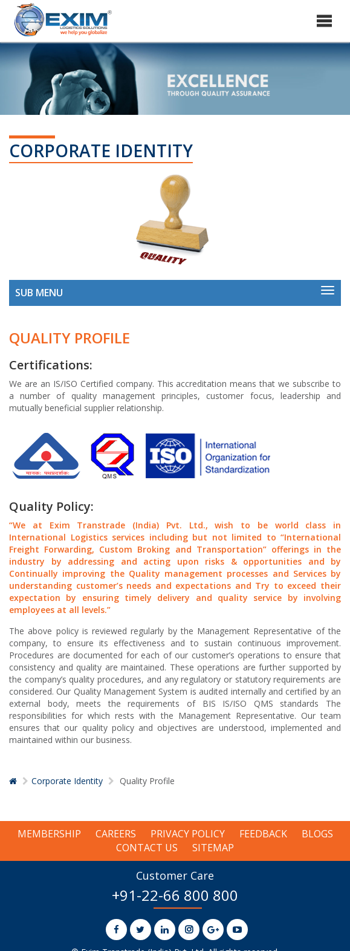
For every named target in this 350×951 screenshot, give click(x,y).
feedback (263, 833)
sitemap (213, 847)
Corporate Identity (67, 781)
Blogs (317, 833)
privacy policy (188, 833)
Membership (49, 833)
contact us (147, 847)
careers (116, 833)
